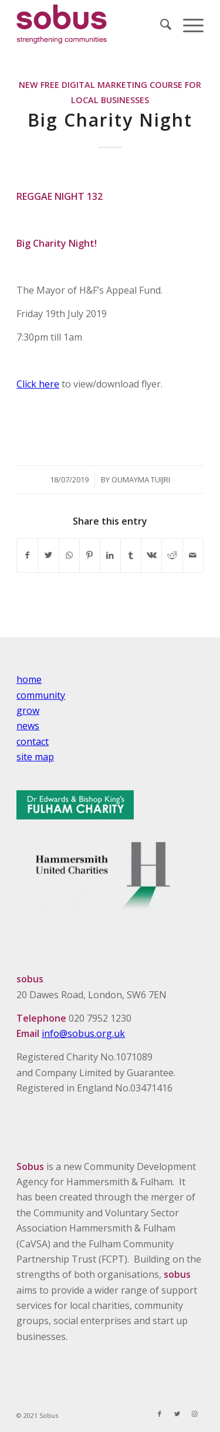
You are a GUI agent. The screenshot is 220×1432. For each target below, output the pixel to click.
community (40, 695)
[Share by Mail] (193, 555)
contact (32, 741)
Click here (37, 383)
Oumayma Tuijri (140, 479)
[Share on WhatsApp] (69, 555)
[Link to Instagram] (195, 1414)
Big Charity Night (110, 120)
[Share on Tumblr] (131, 555)
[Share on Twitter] (48, 555)
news (27, 725)
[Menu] (187, 24)
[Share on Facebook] (27, 555)
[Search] (159, 24)
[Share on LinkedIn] (110, 555)
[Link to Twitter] (177, 1414)
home (29, 679)
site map (35, 756)
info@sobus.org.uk (83, 1033)
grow (27, 710)
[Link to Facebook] (159, 1414)
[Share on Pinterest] (90, 555)
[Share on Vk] (151, 555)
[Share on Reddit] (172, 555)
